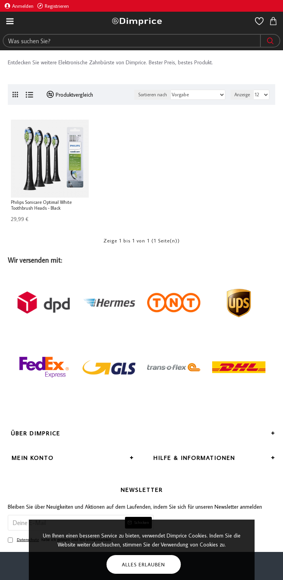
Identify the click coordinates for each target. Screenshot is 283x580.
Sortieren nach (152, 94)
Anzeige (242, 94)
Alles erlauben (143, 564)
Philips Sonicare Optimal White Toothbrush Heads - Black (41, 205)
